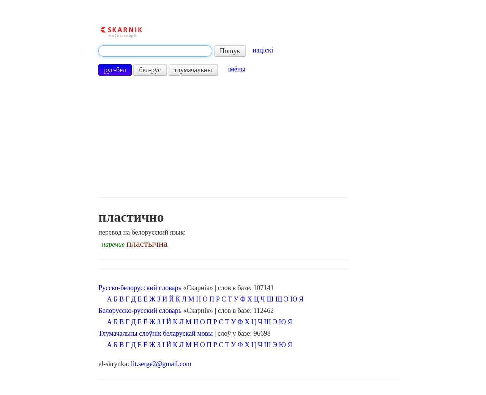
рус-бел (115, 70)
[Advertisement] (223, 136)
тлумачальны (193, 70)
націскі (262, 50)
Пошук (230, 51)
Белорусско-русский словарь (139, 310)
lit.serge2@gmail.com (161, 364)
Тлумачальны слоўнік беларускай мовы (155, 333)
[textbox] (155, 51)
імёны (236, 69)
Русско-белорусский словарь (139, 288)
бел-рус (150, 70)
